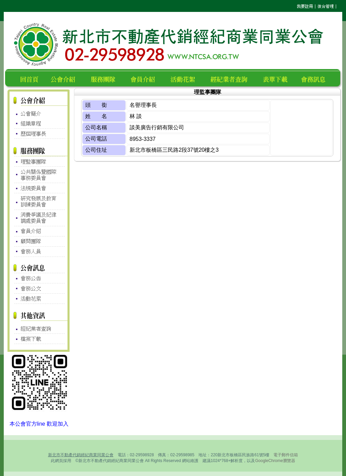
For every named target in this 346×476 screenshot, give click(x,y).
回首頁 (30, 78)
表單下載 (277, 78)
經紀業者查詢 (232, 78)
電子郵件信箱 (285, 455)
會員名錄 (146, 78)
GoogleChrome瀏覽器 (275, 460)
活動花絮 (186, 78)
